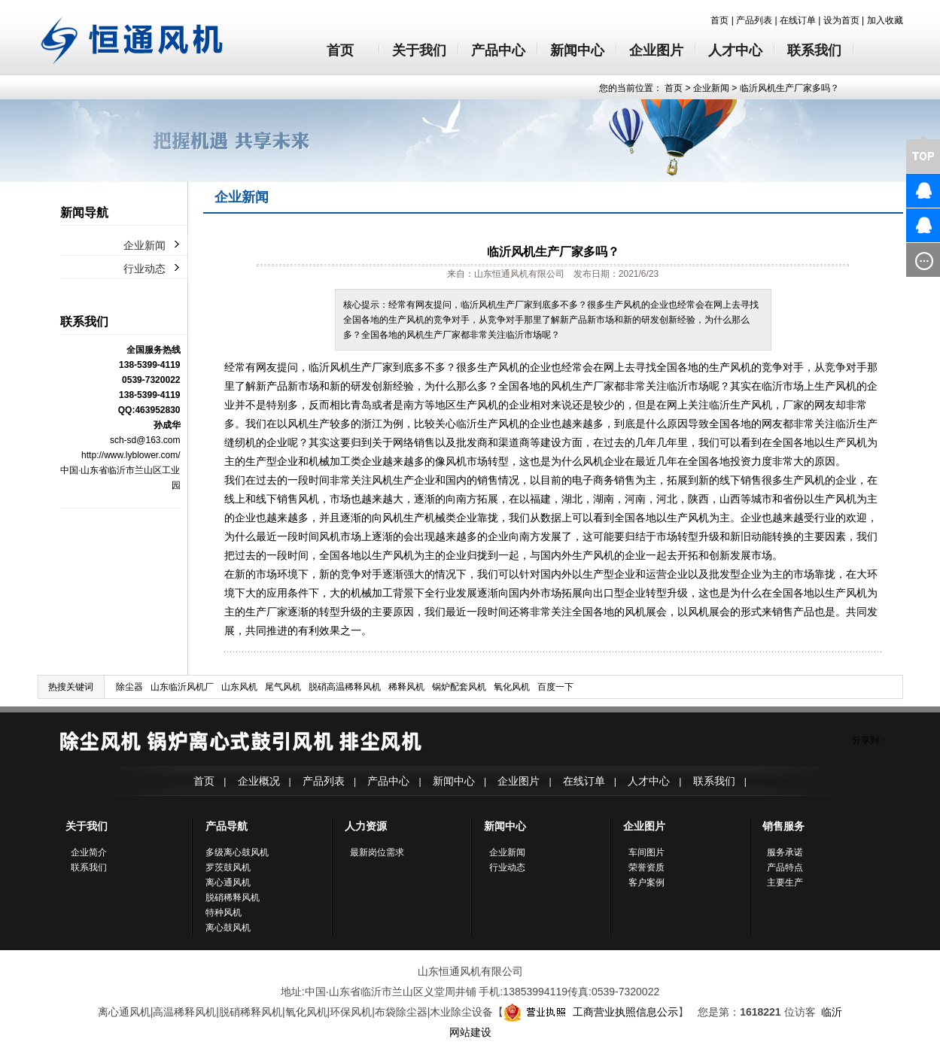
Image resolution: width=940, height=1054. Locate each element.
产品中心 (498, 50)
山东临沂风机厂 (182, 687)
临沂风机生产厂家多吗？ (789, 88)
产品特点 (785, 867)
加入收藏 (885, 20)
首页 (719, 20)
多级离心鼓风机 (237, 852)
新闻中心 (577, 50)
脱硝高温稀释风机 (345, 687)
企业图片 (656, 50)
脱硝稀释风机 (232, 897)
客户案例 (646, 882)
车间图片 (646, 852)
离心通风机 (228, 882)
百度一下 (555, 687)
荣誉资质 (646, 867)
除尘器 (129, 687)
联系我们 (814, 50)
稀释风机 (406, 687)
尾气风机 (283, 687)
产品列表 (754, 20)
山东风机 (239, 687)
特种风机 (223, 912)
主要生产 (785, 882)
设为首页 (841, 20)
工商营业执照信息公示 (590, 1012)
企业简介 (89, 852)
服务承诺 (785, 852)
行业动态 (144, 269)
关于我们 (419, 50)
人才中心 (735, 50)
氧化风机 (512, 687)
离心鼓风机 (228, 927)
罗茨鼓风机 (228, 867)
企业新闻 (711, 88)
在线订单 (798, 20)
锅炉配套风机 (459, 687)
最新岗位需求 (377, 852)
